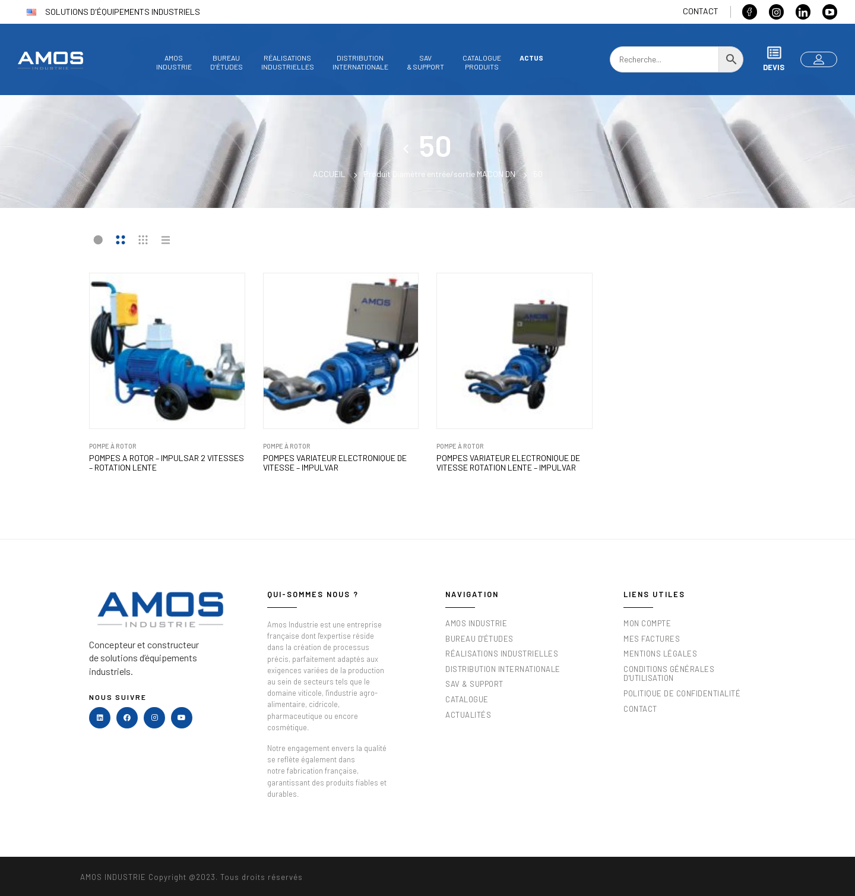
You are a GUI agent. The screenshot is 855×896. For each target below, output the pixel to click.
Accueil (329, 174)
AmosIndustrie (174, 62)
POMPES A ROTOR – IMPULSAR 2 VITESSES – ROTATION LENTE (166, 463)
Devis (773, 58)
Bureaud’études (226, 62)
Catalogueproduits (482, 62)
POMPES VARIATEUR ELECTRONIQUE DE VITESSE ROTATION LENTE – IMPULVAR (508, 463)
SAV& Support (425, 62)
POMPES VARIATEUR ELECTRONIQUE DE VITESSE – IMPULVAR (335, 463)
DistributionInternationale (360, 62)
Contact (700, 11)
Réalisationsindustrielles (287, 62)
